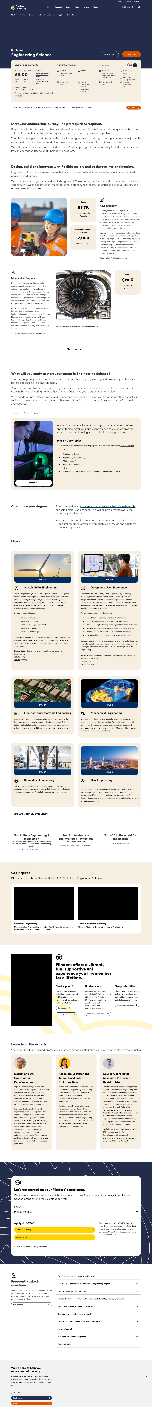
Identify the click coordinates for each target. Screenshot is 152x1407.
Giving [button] (86, 7)
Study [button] (49, 7)
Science (19, 90)
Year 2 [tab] (26, 413)
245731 (83, 664)
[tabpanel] (76, 454)
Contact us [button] (72, 15)
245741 (17, 660)
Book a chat (110, 54)
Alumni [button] (77, 7)
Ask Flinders (31, 1304)
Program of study (43, 107)
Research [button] (58, 7)
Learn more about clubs (98, 1014)
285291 (84, 661)
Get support (64, 1008)
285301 (17, 657)
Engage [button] (68, 7)
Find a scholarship (66, 1014)
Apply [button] (61, 15)
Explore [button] (33, 15)
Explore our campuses (127, 1005)
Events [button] (23, 15)
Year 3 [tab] (37, 413)
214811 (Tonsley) (55, 1230)
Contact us (112, 1232)
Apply (31, 1403)
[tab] (76, 349)
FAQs (88, 107)
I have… (18, 1207)
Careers (28, 107)
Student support (61, 107)
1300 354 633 (31, 1392)
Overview (17, 107)
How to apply (132, 54)
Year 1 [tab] (16, 413)
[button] (127, 7)
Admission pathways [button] (47, 15)
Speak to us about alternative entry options (42, 74)
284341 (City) (55, 1237)
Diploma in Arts (29, 90)
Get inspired (77, 107)
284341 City (63, 75)
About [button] (95, 7)
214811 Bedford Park (66, 73)
